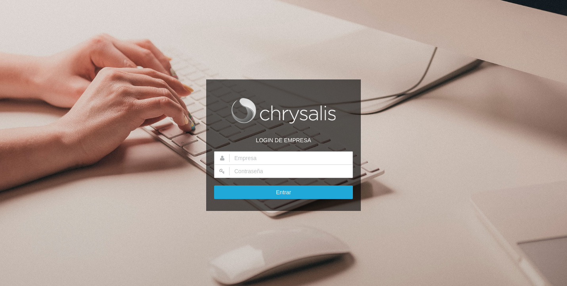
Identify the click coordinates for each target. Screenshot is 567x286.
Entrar (283, 192)
